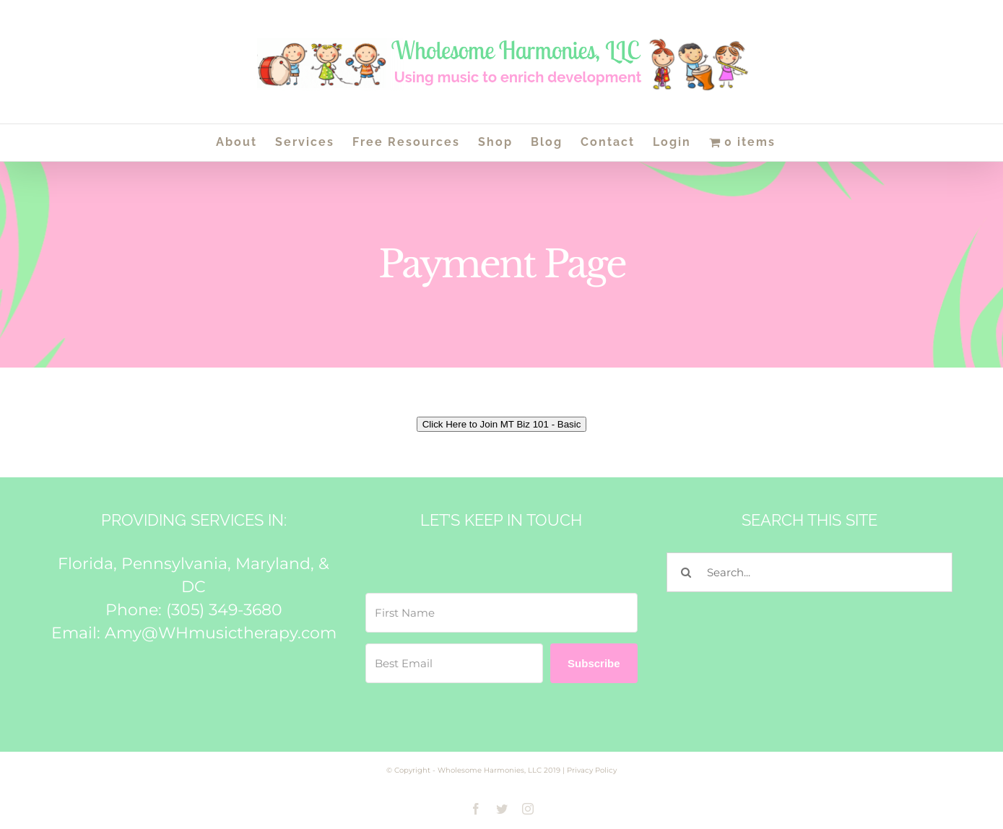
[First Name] (501, 613)
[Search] (686, 572)
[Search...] (809, 572)
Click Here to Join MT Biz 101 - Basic (501, 424)
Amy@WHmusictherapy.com (220, 633)
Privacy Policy (592, 770)
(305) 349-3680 (224, 610)
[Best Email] (454, 663)
